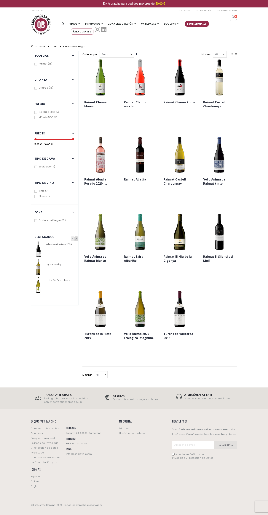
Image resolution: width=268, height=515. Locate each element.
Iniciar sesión (203, 10)
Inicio (32, 46)
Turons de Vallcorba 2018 (178, 336)
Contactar (184, 10)
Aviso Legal (37, 452)
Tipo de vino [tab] (44, 183)
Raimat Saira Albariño (133, 259)
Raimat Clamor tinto (179, 102)
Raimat (48, 63)
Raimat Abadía (135, 179)
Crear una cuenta (227, 10)
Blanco (48, 196)
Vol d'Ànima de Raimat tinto (214, 181)
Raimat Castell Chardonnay (175, 181)
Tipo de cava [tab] (44, 159)
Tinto (46, 191)
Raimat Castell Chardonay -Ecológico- (214, 104)
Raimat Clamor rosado (135, 104)
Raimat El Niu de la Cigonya (178, 259)
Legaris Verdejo (54, 264)
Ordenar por (90, 54)
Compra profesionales (45, 428)
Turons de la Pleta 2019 (97, 336)
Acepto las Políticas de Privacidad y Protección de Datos (192, 456)
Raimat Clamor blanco (95, 104)
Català (35, 481)
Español (35, 476)
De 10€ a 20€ (51, 112)
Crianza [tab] (40, 80)
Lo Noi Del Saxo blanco (58, 280)
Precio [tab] (39, 104)
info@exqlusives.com (79, 454)
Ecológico (49, 166)
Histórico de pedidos (132, 433)
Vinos (42, 46)
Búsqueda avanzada (43, 438)
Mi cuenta (125, 428)
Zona (54, 46)
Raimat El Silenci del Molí (218, 259)
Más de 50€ (51, 117)
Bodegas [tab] (41, 56)
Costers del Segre (55, 220)
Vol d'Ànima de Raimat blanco (95, 259)
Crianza (49, 88)
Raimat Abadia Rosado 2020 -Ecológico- (95, 182)
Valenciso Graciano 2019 (59, 244)
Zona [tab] (38, 212)
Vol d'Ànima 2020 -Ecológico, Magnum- (139, 336)
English (35, 486)
